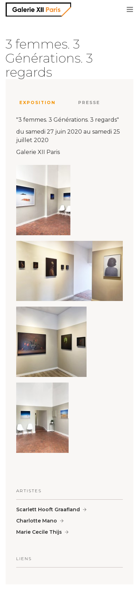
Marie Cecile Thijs (39, 532)
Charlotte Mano (36, 521)
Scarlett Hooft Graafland (48, 509)
